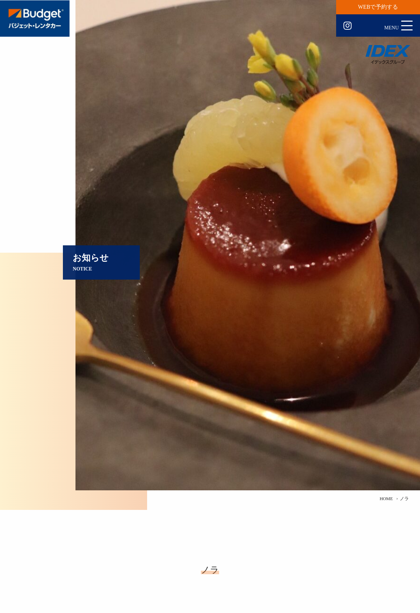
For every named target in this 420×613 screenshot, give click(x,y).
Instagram (347, 25)
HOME (386, 498)
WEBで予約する (378, 7)
